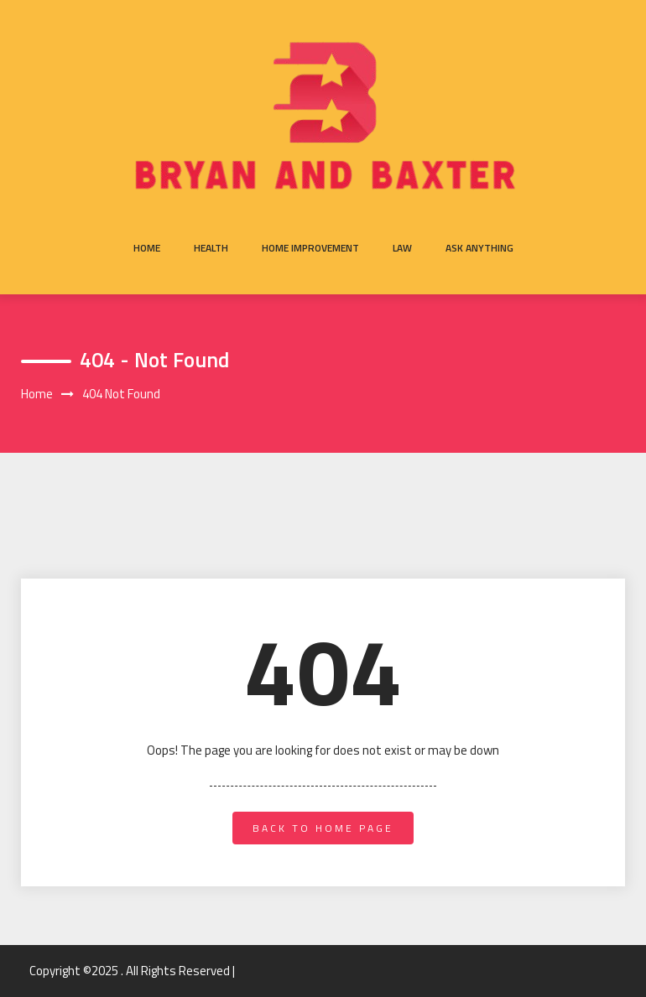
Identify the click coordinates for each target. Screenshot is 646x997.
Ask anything (479, 248)
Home (146, 248)
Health (211, 248)
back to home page (323, 828)
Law (402, 248)
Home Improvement (310, 248)
